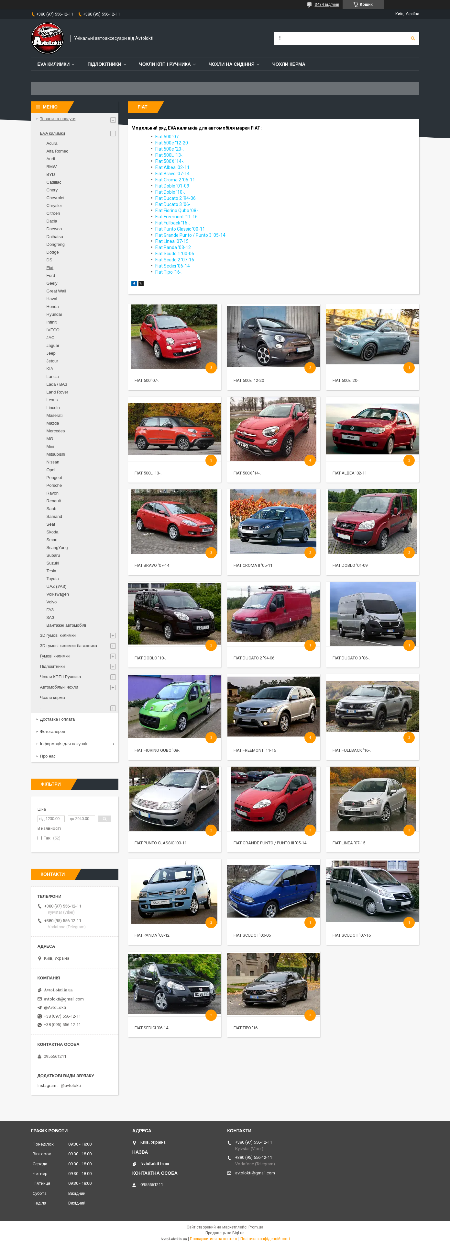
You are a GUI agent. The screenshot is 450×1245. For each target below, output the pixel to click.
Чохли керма (288, 64)
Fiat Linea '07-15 (349, 842)
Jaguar (53, 345)
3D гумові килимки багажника (68, 645)
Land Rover (57, 392)
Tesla (51, 570)
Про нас (48, 756)
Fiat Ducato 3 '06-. (351, 658)
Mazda (53, 423)
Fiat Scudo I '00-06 (252, 935)
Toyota (53, 578)
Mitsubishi (56, 454)
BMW (52, 166)
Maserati (55, 415)
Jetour (52, 361)
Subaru (53, 555)
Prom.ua (255, 1227)
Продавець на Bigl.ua (225, 1233)
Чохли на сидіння (232, 64)
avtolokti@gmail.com (64, 999)
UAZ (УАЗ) (57, 586)
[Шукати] (412, 38)
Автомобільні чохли (59, 687)
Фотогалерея (52, 731)
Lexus (52, 399)
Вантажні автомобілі (66, 625)
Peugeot (54, 477)
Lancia (53, 376)
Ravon (53, 493)
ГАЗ (50, 609)
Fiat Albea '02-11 (350, 473)
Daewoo (54, 228)
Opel (51, 469)
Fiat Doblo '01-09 (350, 565)
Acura (52, 143)
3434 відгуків (327, 4)
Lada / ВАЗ (57, 384)
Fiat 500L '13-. (148, 473)
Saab (51, 508)
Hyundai (54, 314)
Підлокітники (104, 64)
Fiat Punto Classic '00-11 (161, 842)
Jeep (51, 353)
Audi (51, 158)
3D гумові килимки (58, 635)
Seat (51, 524)
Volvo (52, 602)
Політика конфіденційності (265, 1239)
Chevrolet (56, 197)
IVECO (53, 329)
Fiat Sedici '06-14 (151, 1027)
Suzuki (53, 563)
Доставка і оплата (57, 719)
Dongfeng (56, 244)
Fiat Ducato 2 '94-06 (254, 658)
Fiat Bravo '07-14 (152, 565)
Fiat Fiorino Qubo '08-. (157, 750)
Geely (52, 283)
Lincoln (53, 407)
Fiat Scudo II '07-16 (352, 935)
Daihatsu (55, 236)
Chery (52, 190)
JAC (51, 337)
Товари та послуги (58, 118)
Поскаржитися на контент (213, 1239)
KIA (50, 368)
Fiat (50, 267)
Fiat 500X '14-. (247, 473)
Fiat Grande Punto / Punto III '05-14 (270, 842)
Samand (54, 516)
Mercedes (56, 430)
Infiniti (52, 322)
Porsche (54, 485)
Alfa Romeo (58, 151)
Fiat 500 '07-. (147, 380)
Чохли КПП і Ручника (165, 64)
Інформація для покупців (64, 743)
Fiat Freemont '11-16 (255, 750)
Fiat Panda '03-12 (152, 935)
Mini (50, 446)
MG (50, 438)
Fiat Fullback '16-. (352, 750)
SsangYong (57, 547)
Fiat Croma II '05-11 (253, 565)
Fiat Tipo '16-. (247, 1027)
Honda (53, 306)
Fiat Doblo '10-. (150, 658)
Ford (51, 275)
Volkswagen (58, 594)
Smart (52, 539)
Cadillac (54, 182)
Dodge (53, 252)
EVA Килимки (54, 64)
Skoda (53, 532)
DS (49, 259)
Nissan (53, 462)
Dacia (52, 221)
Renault (54, 500)
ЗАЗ (50, 617)
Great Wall (56, 291)
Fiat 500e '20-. (346, 380)
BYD (51, 174)
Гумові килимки (55, 656)
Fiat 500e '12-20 (249, 380)
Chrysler (54, 205)
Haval (52, 298)
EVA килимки (52, 133)
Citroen (53, 213)
